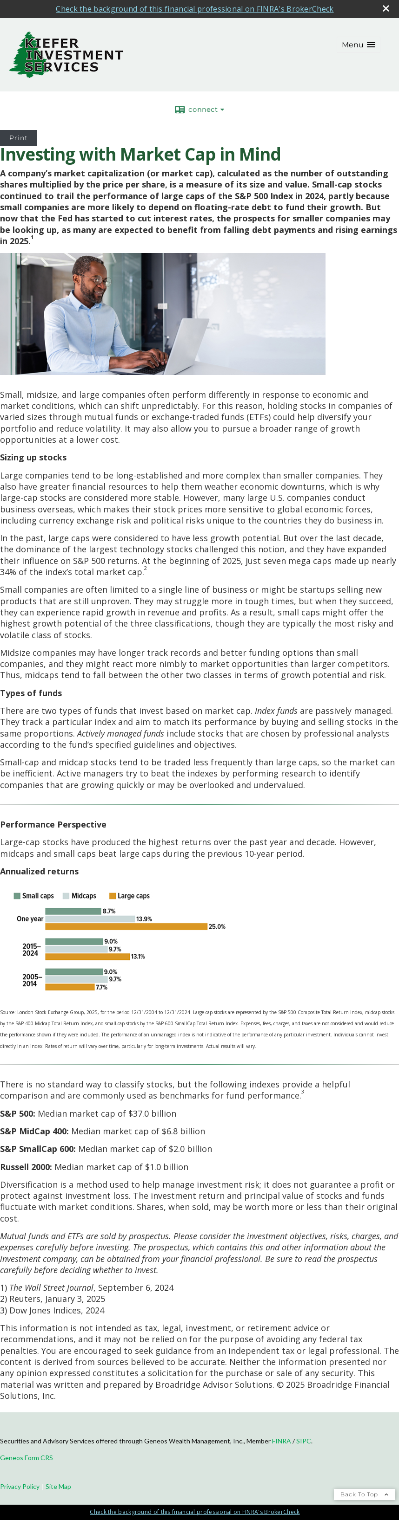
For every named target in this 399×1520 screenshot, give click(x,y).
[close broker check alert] (386, 8)
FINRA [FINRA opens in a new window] (281, 1441)
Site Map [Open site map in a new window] (58, 1486)
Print (18, 138)
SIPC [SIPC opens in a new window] (303, 1441)
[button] (358, 45)
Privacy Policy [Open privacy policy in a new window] (20, 1486)
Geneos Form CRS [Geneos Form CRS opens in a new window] (26, 1458)
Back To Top (364, 1494)
